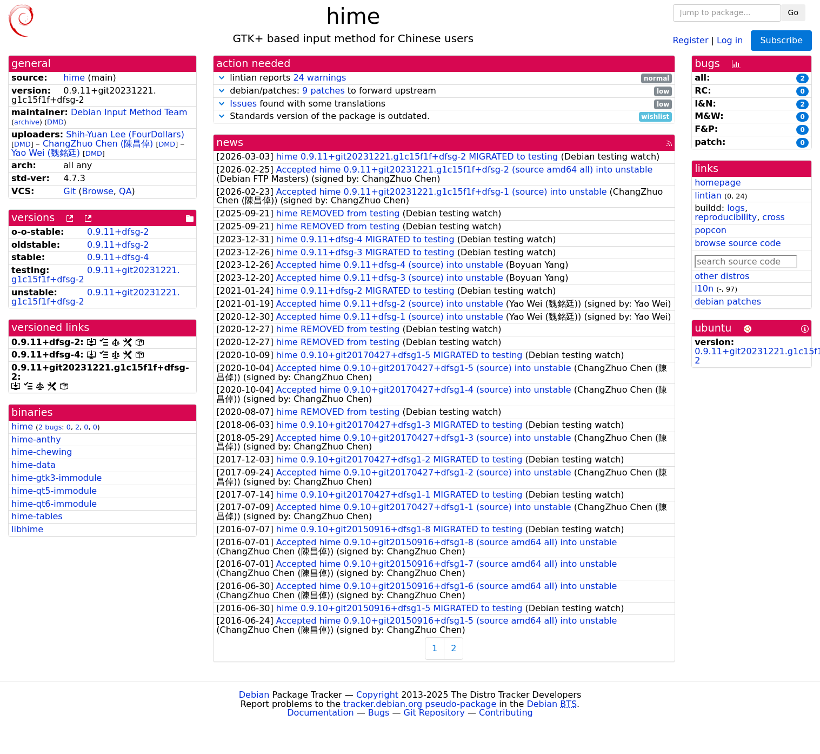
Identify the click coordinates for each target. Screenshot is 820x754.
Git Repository (434, 712)
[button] (221, 77)
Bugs (379, 712)
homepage (718, 182)
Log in (730, 40)
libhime (27, 529)
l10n (704, 288)
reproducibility (726, 217)
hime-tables (37, 516)
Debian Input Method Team (129, 112)
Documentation (320, 712)
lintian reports (444, 78)
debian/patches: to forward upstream (444, 91)
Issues (243, 103)
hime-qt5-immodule (54, 491)
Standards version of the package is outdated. (444, 116)
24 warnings (319, 77)
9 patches (323, 90)
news (229, 142)
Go (793, 12)
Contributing (506, 712)
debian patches (728, 301)
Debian (254, 695)
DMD (55, 122)
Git (69, 191)
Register (691, 40)
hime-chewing (41, 452)
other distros (722, 276)
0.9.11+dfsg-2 (118, 232)
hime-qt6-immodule (54, 504)
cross (773, 217)
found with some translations (444, 104)
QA (125, 191)
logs (736, 208)
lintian (708, 195)
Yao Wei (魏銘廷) (45, 153)
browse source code (738, 243)
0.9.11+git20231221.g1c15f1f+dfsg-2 (95, 275)
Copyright (377, 695)
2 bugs (50, 427)
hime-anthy (36, 439)
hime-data (33, 465)
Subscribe (781, 40)
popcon (710, 230)
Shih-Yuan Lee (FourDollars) (125, 134)
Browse (98, 191)
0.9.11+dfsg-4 (118, 257)
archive (26, 122)
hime (74, 77)
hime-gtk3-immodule (56, 478)
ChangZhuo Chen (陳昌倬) (98, 143)
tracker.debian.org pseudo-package (419, 704)
